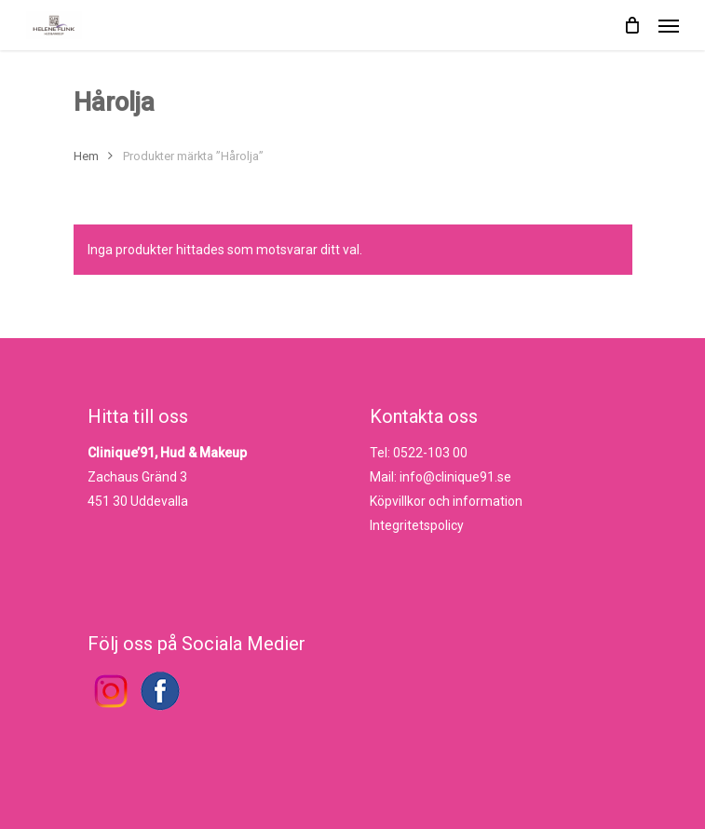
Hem (86, 156)
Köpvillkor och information (446, 501)
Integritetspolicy (417, 525)
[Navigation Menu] (668, 25)
